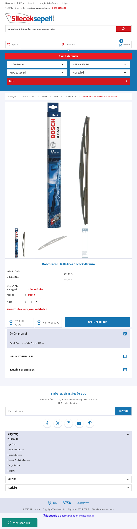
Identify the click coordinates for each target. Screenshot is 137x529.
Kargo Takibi (13, 465)
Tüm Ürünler (35, 289)
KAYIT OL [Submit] (123, 411)
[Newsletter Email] (68, 411)
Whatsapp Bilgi (19, 523)
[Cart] (124, 44)
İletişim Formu (14, 454)
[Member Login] (12, 44)
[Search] (68, 28)
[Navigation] (68, 56)
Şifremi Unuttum (15, 449)
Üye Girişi (12, 444)
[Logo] (29, 18)
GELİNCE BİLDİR (97, 322)
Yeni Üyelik (12, 439)
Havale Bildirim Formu (18, 460)
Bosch (31, 294)
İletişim (11, 470)
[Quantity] (34, 301)
